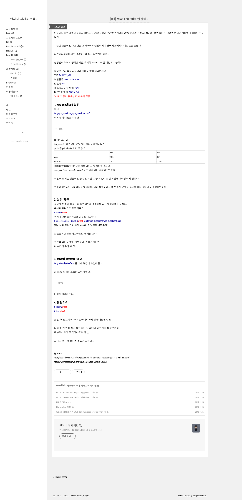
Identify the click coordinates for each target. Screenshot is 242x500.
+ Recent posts (60, 477)
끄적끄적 (12, 29)
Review (10, 33)
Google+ (86, 496)
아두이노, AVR (18, 59)
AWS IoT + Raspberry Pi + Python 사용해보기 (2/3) (75, 392)
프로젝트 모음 (14, 37)
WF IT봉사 (16, 96)
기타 (14, 78)
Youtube (80, 496)
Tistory (189, 496)
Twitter (65, 496)
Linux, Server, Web (15, 46)
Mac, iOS (11, 50)
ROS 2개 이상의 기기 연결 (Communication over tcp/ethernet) (81, 412)
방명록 (9, 123)
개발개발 (12, 69)
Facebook (72, 496)
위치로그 (10, 118)
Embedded (12, 55)
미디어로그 (11, 114)
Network (11, 82)
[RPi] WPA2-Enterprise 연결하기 (129, 19)
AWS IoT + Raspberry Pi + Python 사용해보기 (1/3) (75, 397)
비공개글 (12, 91)
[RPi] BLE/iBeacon (63, 402)
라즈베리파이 (18, 64)
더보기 (61, 128)
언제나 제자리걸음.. (23, 19)
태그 (8, 109)
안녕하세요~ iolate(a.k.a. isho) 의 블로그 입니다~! (81, 430)
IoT (9, 42)
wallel (204, 496)
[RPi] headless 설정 (63, 407)
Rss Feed (56, 496)
